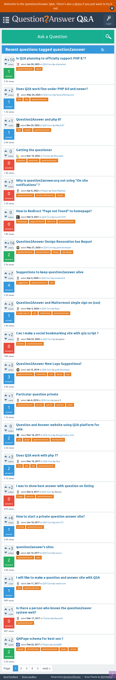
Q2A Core (47, 64)
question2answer (25, 69)
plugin (27, 440)
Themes (47, 156)
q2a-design (67, 252)
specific (49, 405)
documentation (42, 252)
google (20, 649)
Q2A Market (106, 677)
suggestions (23, 283)
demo (78, 4)
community (41, 374)
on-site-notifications (45, 195)
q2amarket (60, 64)
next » (46, 668)
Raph (57, 308)
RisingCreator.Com (65, 435)
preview (30, 496)
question (21, 160)
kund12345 (60, 217)
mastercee (60, 583)
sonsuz (58, 553)
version (73, 649)
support (27, 130)
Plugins (44, 191)
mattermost (45, 313)
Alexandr (58, 618)
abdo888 (57, 644)
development (57, 440)
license (21, 344)
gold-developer (63, 247)
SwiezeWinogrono (65, 95)
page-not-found (37, 221)
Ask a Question (52, 36)
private (39, 405)
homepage (22, 221)
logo (68, 374)
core (19, 99)
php (26, 99)
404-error (51, 221)
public (70, 405)
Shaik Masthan (59, 191)
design (56, 252)
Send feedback (11, 677)
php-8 (38, 69)
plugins (60, 195)
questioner (33, 160)
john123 (59, 522)
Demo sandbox (29, 677)
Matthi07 (59, 125)
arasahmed (59, 278)
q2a (51, 283)
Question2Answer (72, 677)
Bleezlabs (58, 156)
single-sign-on (24, 313)
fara (58, 461)
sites (38, 557)
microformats (33, 649)
